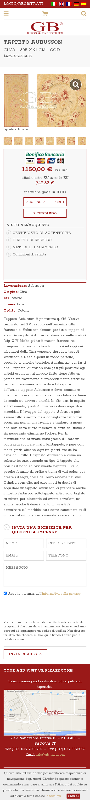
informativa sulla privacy (61, 594)
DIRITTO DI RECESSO (32, 240)
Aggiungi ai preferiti (45, 202)
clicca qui (54, 796)
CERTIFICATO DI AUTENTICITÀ (42, 233)
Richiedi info (45, 213)
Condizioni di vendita (29, 254)
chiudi (73, 796)
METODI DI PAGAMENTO (35, 247)
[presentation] (40, 611)
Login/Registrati (23, 3)
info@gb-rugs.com (50, 754)
